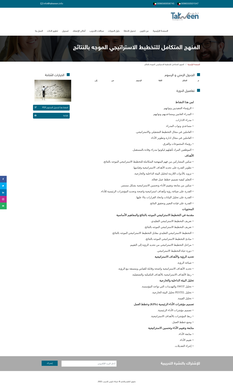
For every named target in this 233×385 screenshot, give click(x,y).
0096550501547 (188, 3)
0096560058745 (163, 3)
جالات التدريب (97, 31)
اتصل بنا (39, 31)
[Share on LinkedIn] (3, 192)
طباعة (51, 115)
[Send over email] (3, 206)
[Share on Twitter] (3, 185)
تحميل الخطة (130, 31)
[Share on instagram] (3, 199)
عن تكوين (144, 31)
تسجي (65, 31)
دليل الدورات (114, 31)
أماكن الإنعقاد (79, 31)
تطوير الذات (52, 31)
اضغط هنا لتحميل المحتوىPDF (51, 107)
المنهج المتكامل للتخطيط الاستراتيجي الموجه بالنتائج (164, 65)
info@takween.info (51, 3)
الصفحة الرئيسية (160, 31)
